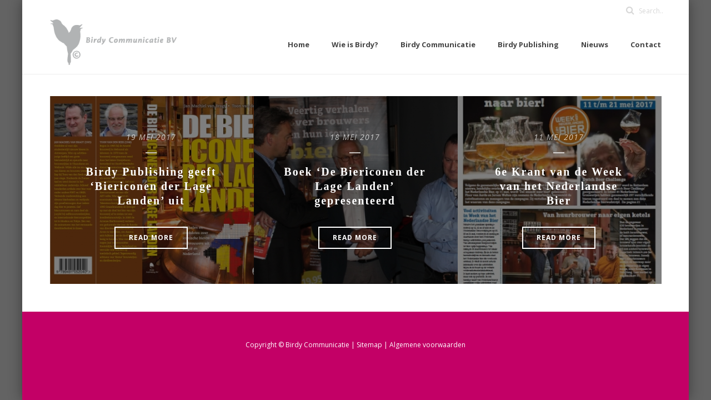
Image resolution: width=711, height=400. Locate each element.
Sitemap (370, 344)
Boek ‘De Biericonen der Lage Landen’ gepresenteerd (354, 186)
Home (298, 44)
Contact (645, 44)
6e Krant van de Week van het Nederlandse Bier (559, 186)
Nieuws (594, 44)
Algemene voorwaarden (427, 344)
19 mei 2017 (151, 137)
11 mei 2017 (559, 137)
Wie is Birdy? (355, 44)
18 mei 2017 (355, 137)
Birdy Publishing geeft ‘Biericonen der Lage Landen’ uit (151, 186)
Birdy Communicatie (437, 44)
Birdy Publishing (528, 44)
